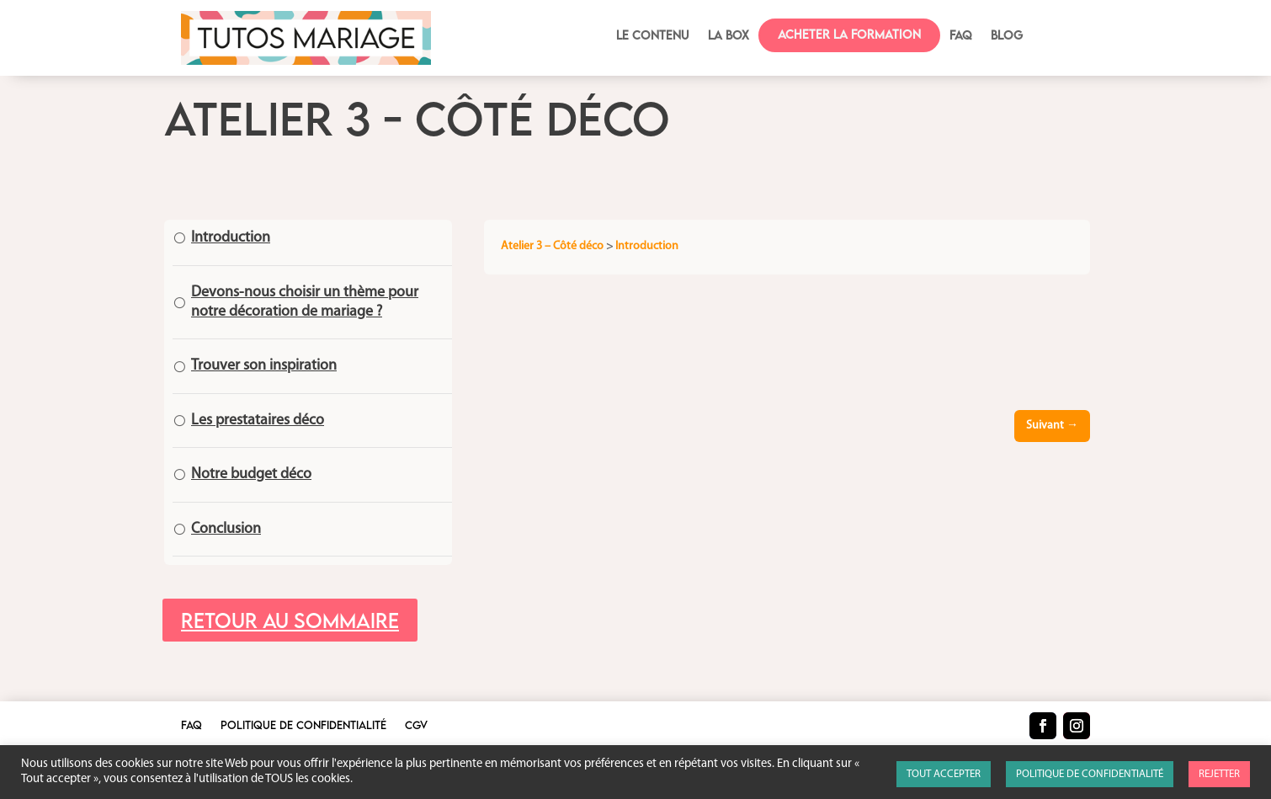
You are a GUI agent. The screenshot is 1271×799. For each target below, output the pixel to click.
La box (728, 35)
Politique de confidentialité (303, 725)
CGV (416, 725)
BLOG (1007, 35)
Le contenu (652, 35)
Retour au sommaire (290, 620)
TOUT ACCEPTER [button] (944, 774)
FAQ (960, 35)
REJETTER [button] (1219, 774)
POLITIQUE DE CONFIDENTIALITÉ (1089, 774)
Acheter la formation (849, 34)
